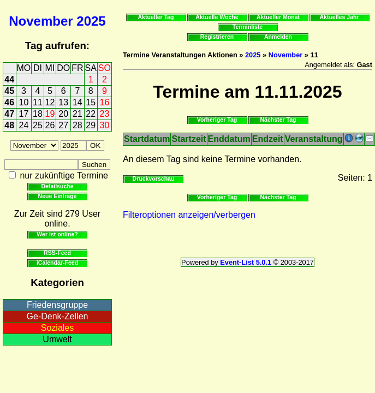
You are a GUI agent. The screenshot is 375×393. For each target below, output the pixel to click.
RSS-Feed (57, 252)
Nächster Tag (278, 119)
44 (9, 79)
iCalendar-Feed (57, 262)
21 (77, 113)
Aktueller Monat (278, 17)
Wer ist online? (57, 234)
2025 (90, 21)
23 (105, 113)
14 (77, 102)
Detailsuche (57, 186)
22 (91, 113)
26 (50, 125)
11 (38, 102)
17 (24, 113)
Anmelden (278, 36)
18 (38, 113)
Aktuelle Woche (216, 17)
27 (63, 125)
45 (9, 91)
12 (50, 102)
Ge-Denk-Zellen (57, 316)
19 (50, 113)
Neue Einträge (57, 196)
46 (9, 102)
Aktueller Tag (156, 17)
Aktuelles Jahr (339, 17)
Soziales (57, 327)
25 (38, 125)
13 (63, 102)
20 (63, 113)
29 (91, 125)
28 (77, 125)
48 (9, 125)
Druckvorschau (154, 178)
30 (105, 125)
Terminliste (248, 26)
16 (105, 102)
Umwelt (57, 339)
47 (9, 113)
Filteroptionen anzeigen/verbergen (189, 214)
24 (24, 125)
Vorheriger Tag (217, 119)
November (41, 21)
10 (24, 102)
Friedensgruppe (57, 304)
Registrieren (217, 36)
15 (91, 102)
